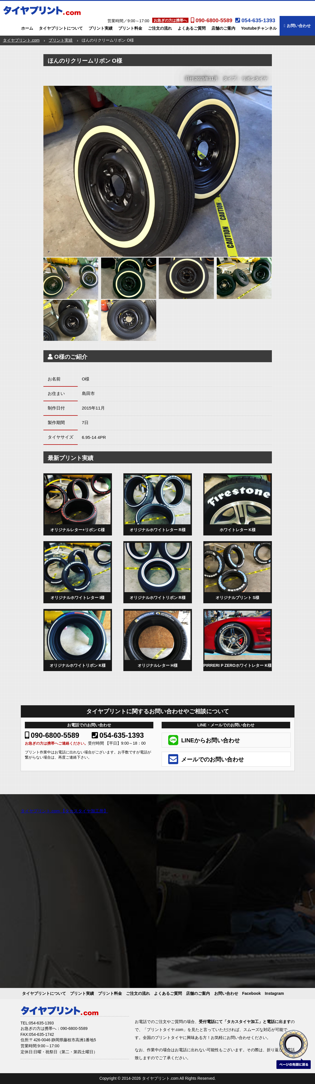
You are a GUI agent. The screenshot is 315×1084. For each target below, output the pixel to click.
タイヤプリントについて (61, 28)
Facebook (251, 993)
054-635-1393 (118, 735)
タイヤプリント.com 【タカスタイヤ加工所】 (64, 810)
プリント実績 (101, 28)
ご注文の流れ (160, 28)
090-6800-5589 (52, 735)
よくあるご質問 (192, 28)
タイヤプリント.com (21, 40)
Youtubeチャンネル (259, 28)
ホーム (27, 28)
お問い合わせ (297, 25)
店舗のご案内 (223, 28)
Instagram (274, 993)
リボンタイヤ (255, 78)
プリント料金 (130, 28)
